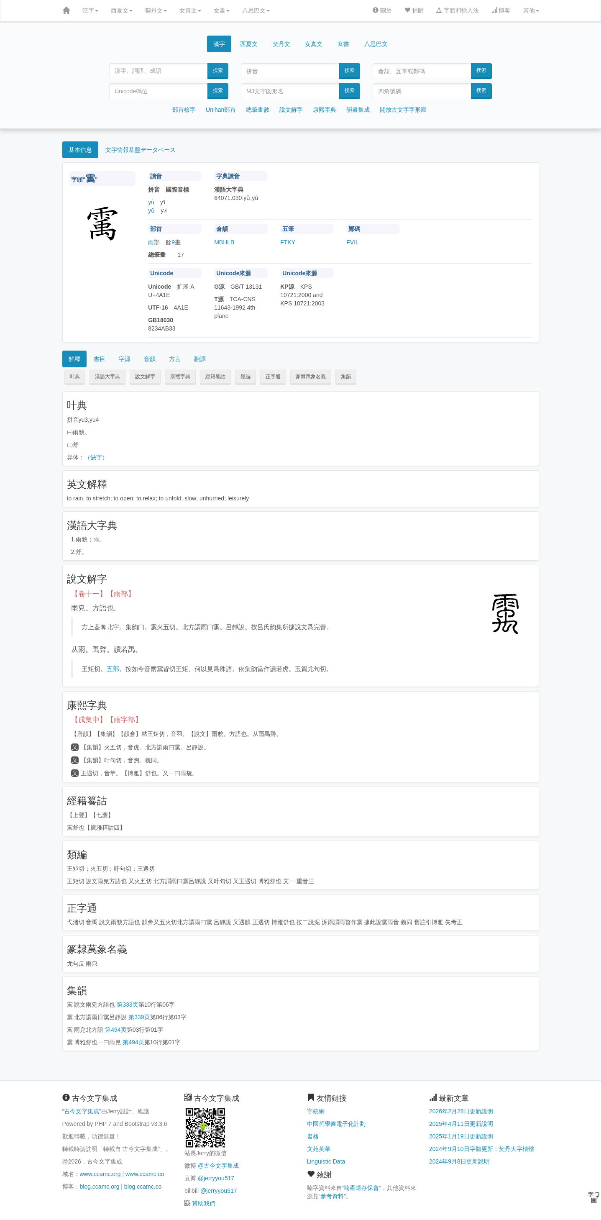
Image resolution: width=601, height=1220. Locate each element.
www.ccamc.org (100, 1174)
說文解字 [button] (145, 376)
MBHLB (224, 242)
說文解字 (291, 109)
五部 (113, 668)
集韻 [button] (346, 376)
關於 (382, 10)
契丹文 (156, 10)
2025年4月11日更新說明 (461, 1123)
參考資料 (332, 1196)
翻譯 (200, 359)
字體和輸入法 (457, 10)
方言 (175, 359)
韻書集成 (358, 109)
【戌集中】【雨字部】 (106, 720)
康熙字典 (324, 109)
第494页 (115, 1029)
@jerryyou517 (216, 1178)
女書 (222, 10)
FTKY (287, 242)
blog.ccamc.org (100, 1186)
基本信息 (80, 149)
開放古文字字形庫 (403, 109)
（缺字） (96, 457)
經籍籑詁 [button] (215, 376)
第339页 (139, 1017)
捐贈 (414, 10)
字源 (124, 359)
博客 (501, 10)
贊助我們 (203, 1203)
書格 (313, 1136)
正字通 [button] (273, 376)
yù (151, 202)
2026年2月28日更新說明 (461, 1111)
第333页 (127, 1004)
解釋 (74, 359)
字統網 (316, 1111)
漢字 (90, 10)
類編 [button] (245, 376)
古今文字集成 (81, 1111)
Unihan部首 (221, 109)
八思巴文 (256, 10)
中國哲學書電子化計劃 (336, 1123)
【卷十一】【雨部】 (103, 594)
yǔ (151, 210)
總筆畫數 (257, 109)
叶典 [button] (75, 376)
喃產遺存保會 (361, 1187)
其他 (531, 10)
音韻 (150, 359)
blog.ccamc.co (142, 1186)
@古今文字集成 (218, 1165)
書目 (99, 359)
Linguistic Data (326, 1161)
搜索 (218, 70)
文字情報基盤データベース (140, 149)
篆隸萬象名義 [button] (311, 376)
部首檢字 (184, 109)
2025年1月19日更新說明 (461, 1136)
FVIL (352, 242)
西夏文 (122, 10)
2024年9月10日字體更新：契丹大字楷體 (481, 1149)
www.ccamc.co (144, 1174)
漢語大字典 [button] (107, 376)
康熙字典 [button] (180, 376)
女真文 (190, 10)
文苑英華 (318, 1149)
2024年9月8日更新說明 (459, 1161)
